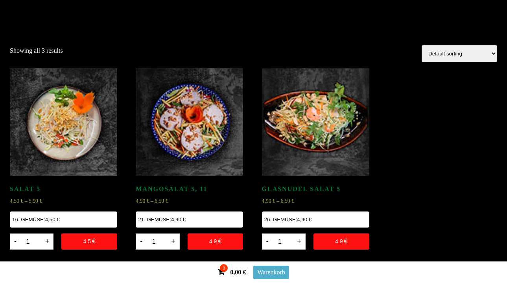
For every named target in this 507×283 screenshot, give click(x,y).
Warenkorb (271, 272)
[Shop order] (459, 53)
